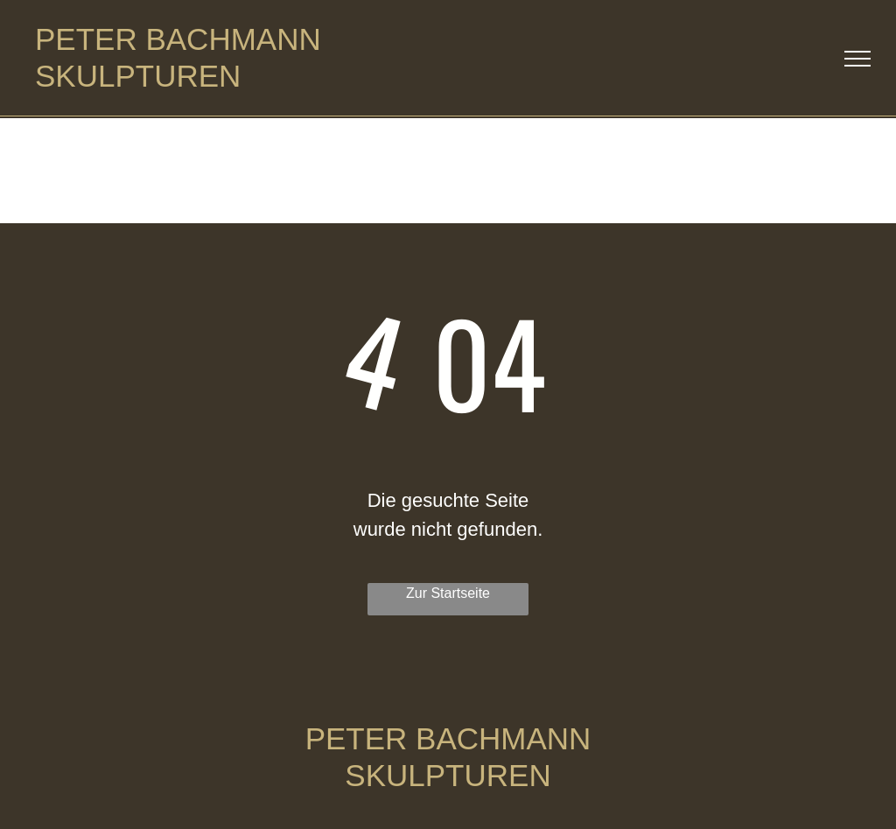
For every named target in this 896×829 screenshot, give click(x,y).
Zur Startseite (448, 593)
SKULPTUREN (138, 76)
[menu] (857, 58)
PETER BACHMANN (178, 39)
